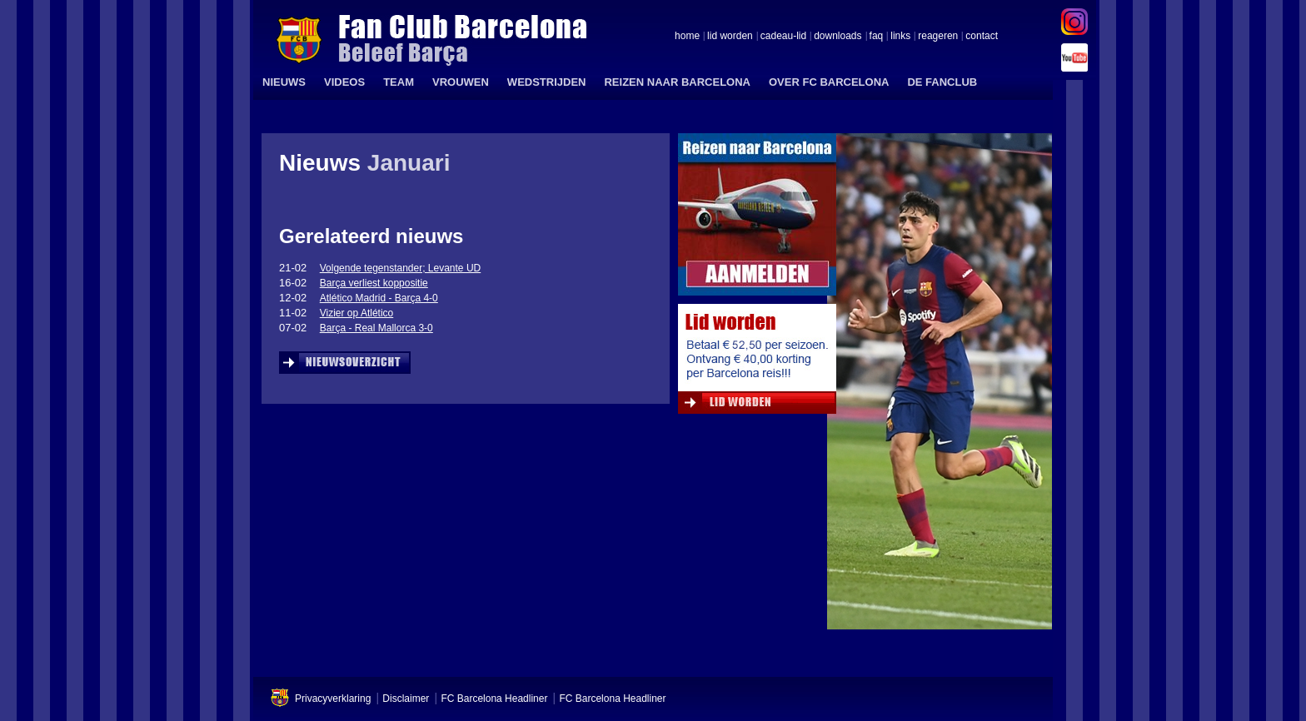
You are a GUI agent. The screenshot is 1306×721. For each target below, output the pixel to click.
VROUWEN (460, 82)
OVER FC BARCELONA (829, 82)
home (687, 37)
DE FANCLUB (942, 82)
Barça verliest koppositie (374, 283)
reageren (938, 37)
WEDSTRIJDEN (546, 82)
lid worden (730, 37)
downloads (837, 37)
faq (877, 37)
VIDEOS (344, 82)
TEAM (398, 82)
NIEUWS (284, 82)
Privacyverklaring (333, 698)
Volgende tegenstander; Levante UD (400, 268)
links (900, 37)
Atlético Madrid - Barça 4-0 (379, 298)
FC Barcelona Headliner (494, 698)
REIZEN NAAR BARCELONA (677, 82)
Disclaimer (405, 698)
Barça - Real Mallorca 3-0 (376, 328)
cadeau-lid (783, 37)
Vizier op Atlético (357, 313)
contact (981, 37)
